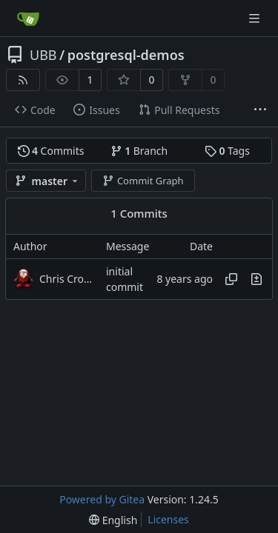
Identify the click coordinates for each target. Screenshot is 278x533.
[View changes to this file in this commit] (256, 279)
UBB (43, 54)
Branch (139, 151)
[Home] (28, 18)
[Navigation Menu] (256, 18)
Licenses (168, 519)
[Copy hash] (231, 279)
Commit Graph (142, 180)
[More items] (260, 110)
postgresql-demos (126, 54)
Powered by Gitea (102, 499)
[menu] (113, 520)
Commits (51, 151)
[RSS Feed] (23, 80)
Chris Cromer (69, 279)
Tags (227, 151)
